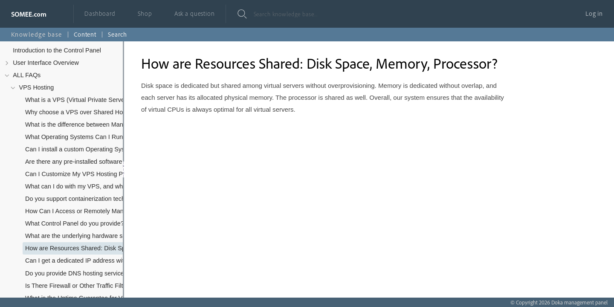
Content (85, 34)
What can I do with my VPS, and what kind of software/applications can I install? (85, 186)
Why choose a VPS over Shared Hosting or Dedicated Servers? (85, 112)
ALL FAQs (27, 75)
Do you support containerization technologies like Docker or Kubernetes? (85, 198)
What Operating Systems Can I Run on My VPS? (85, 136)
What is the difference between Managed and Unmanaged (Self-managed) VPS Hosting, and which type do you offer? (85, 124)
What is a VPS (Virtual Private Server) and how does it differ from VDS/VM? (85, 99)
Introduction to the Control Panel (57, 50)
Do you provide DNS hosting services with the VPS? (85, 273)
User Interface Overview (46, 62)
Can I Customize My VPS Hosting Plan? (80, 174)
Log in (594, 13)
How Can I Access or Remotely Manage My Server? (85, 211)
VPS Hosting (36, 87)
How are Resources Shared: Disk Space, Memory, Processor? (85, 248)
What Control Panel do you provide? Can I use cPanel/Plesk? (85, 223)
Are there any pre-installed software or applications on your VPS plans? (85, 161)
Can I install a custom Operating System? (81, 149)
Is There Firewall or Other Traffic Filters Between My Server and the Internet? (85, 285)
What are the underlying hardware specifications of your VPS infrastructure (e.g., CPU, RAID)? (85, 235)
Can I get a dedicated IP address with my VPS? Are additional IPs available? (85, 260)
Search (117, 34)
